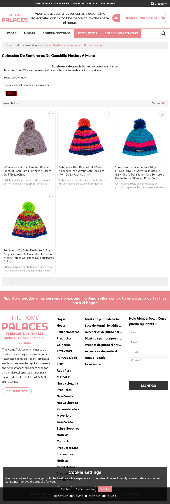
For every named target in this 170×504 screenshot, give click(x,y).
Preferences (93, 495)
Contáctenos (66, 467)
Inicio (8, 45)
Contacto (63, 441)
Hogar (11, 33)
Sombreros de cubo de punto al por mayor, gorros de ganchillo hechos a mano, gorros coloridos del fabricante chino (29, 256)
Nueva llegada (33, 45)
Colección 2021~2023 (121, 33)
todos (18, 45)
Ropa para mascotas (64, 374)
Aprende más (16, 391)
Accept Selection (85, 489)
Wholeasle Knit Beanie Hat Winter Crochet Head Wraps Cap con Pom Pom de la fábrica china (81, 170)
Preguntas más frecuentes (67, 451)
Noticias (62, 435)
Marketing (109, 495)
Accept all (105, 489)
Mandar (148, 386)
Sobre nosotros (57, 33)
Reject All (65, 489)
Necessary (61, 495)
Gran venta (65, 396)
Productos (87, 33)
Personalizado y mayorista (68, 412)
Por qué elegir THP (67, 361)
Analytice (76, 495)
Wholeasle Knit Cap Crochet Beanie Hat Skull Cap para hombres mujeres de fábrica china (27, 170)
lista (159, 103)
